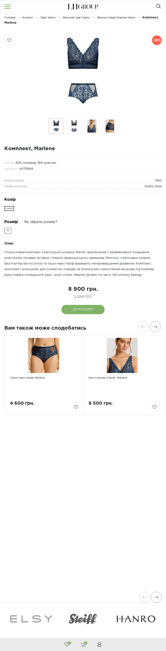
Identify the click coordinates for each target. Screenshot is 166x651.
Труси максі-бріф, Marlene (33, 396)
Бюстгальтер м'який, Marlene (114, 396)
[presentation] (141, 326)
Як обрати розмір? (40, 222)
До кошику (83, 309)
